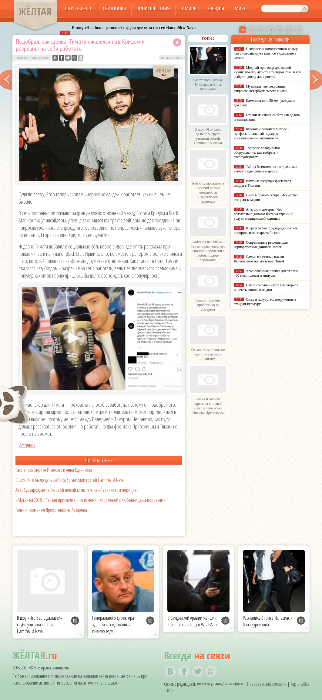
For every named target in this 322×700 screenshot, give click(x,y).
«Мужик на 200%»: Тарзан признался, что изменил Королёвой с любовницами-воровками (90, 500)
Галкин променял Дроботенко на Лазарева (51, 510)
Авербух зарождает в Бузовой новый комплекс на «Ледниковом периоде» (76, 490)
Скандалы (114, 8)
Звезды (215, 8)
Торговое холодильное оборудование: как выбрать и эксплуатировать (257, 152)
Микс (241, 8)
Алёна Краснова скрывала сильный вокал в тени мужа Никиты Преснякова (207, 406)
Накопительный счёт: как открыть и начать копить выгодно (266, 287)
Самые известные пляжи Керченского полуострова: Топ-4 (259, 259)
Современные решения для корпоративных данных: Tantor (261, 244)
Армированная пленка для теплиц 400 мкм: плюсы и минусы (266, 273)
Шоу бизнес (40, 57)
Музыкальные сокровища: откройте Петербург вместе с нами (260, 88)
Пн (242, 30)
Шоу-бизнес (78, 8)
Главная (21, 57)
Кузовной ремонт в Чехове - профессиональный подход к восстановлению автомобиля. (261, 133)
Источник (26, 445)
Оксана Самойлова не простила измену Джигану (208, 354)
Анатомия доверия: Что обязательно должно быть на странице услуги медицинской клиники (263, 214)
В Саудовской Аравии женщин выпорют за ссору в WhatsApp (192, 621)
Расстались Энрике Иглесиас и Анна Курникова (53, 470)
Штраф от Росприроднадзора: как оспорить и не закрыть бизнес (266, 230)
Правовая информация (267, 684)
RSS (170, 690)
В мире (188, 8)
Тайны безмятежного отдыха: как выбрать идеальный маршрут (265, 169)
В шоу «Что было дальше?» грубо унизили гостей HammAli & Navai (134, 27)
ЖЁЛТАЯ (35, 11)
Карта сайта (299, 684)
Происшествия (153, 8)
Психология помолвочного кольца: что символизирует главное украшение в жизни (266, 53)
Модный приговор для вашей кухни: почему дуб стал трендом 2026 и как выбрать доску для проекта (267, 72)
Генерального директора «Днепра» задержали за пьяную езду (113, 625)
